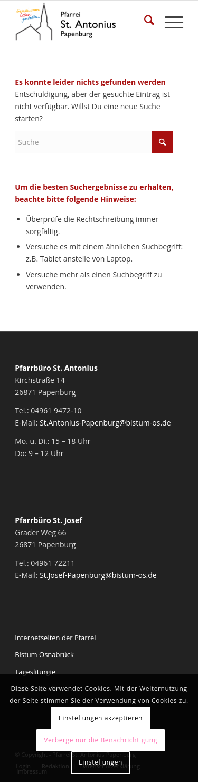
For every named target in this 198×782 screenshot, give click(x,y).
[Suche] (144, 22)
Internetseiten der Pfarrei (55, 637)
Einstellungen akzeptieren (101, 717)
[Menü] (168, 22)
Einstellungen (100, 762)
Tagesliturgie (35, 672)
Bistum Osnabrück (44, 654)
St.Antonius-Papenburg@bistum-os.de (105, 423)
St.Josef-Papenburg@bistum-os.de (98, 575)
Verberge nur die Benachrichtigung (100, 740)
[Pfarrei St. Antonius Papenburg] (82, 22)
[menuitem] (144, 22)
